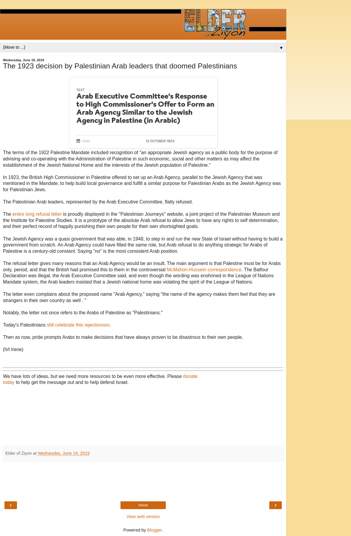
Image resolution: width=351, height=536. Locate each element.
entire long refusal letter (37, 214)
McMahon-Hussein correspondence (204, 269)
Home (143, 505)
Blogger (154, 530)
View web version (143, 516)
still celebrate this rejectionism (78, 324)
